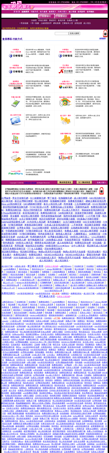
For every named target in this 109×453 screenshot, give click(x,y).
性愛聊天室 (88, 240)
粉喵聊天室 (101, 240)
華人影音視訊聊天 (53, 231)
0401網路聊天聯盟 (33, 204)
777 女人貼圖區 (35, 248)
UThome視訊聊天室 (11, 213)
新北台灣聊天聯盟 (24, 201)
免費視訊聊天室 (48, 213)
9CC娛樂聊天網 (37, 198)
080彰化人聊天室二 (79, 237)
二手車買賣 (77, 225)
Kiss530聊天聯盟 (40, 228)
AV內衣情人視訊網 (36, 222)
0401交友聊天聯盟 (92, 222)
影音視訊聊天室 (31, 213)
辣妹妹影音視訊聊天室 (93, 210)
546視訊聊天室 (65, 213)
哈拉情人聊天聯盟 (30, 216)
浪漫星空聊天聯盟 (84, 213)
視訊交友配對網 (47, 219)
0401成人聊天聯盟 (89, 231)
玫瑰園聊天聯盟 (58, 201)
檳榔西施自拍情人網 (16, 240)
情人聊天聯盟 (41, 201)
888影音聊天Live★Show (57, 246)
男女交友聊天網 (20, 198)
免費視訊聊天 (20, 254)
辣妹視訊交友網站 (35, 246)
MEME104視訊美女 (54, 254)
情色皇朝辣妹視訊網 (51, 216)
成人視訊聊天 (46, 260)
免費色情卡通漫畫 (30, 183)
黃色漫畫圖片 (54, 222)
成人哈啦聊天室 (65, 243)
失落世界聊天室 (72, 240)
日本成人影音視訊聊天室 (56, 225)
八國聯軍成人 (80, 234)
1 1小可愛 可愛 (93, 216)
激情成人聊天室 (64, 234)
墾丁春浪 (52, 198)
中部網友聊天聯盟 (15, 231)
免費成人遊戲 (71, 231)
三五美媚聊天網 (82, 204)
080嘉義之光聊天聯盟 (88, 219)
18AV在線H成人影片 (23, 257)
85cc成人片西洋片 (71, 210)
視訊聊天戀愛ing (10, 251)
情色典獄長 (8, 243)
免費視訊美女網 (83, 243)
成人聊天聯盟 (80, 198)
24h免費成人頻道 (54, 240)
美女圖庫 (14, 216)
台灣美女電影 (23, 228)
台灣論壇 (5, 198)
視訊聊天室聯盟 (92, 225)
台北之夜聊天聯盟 (28, 219)
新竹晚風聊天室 (36, 240)
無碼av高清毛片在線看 (49, 251)
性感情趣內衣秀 (38, 237)
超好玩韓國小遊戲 (66, 219)
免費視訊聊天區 (13, 210)
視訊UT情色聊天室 (32, 210)
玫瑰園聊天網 (65, 198)
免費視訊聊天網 (52, 210)
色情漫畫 (68, 204)
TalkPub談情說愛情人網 (13, 222)
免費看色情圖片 (76, 201)
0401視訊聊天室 (97, 198)
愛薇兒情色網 (93, 254)
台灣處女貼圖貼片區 (58, 237)
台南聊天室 (94, 234)
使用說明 (102, 38)
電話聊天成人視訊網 (97, 246)
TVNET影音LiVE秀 (39, 207)
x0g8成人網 (22, 237)
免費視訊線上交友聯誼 (62, 207)
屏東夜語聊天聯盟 (33, 225)
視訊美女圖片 (94, 251)
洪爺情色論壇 (82, 207)
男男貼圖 (19, 246)
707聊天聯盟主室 (34, 231)
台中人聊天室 (78, 246)
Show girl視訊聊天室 (11, 204)
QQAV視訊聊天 (100, 204)
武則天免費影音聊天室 (14, 248)
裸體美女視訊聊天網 (45, 243)
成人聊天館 (7, 201)
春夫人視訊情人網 (53, 204)
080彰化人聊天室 (24, 243)
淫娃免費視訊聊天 (53, 248)
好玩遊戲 (97, 243)
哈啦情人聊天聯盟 (60, 228)
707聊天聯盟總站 (27, 234)
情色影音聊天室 (46, 234)
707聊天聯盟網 (15, 225)
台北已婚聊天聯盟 (72, 222)
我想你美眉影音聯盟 (73, 216)
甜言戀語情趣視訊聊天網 (15, 207)
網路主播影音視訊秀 (96, 201)
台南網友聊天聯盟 (80, 228)
